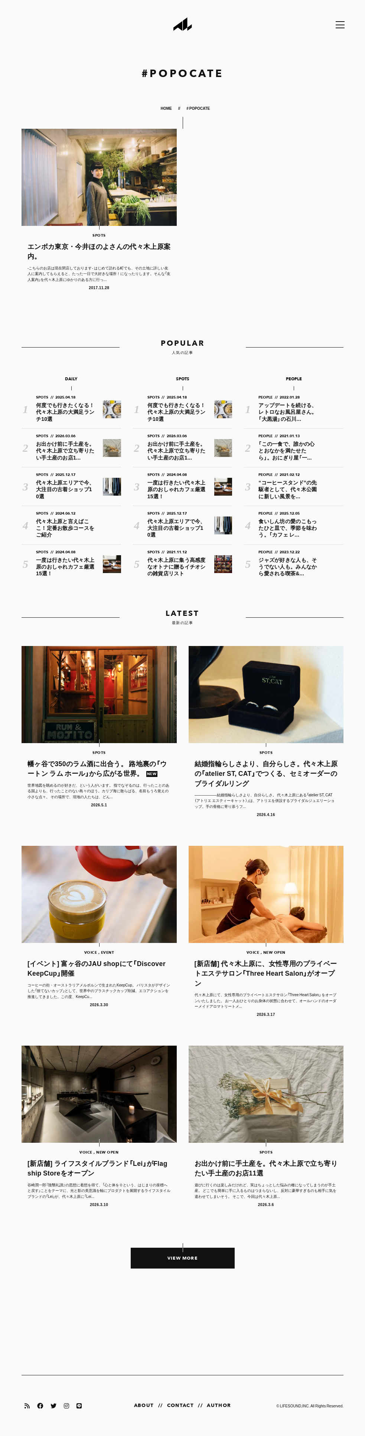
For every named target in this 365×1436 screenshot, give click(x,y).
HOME (167, 108)
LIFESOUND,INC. (295, 1405)
